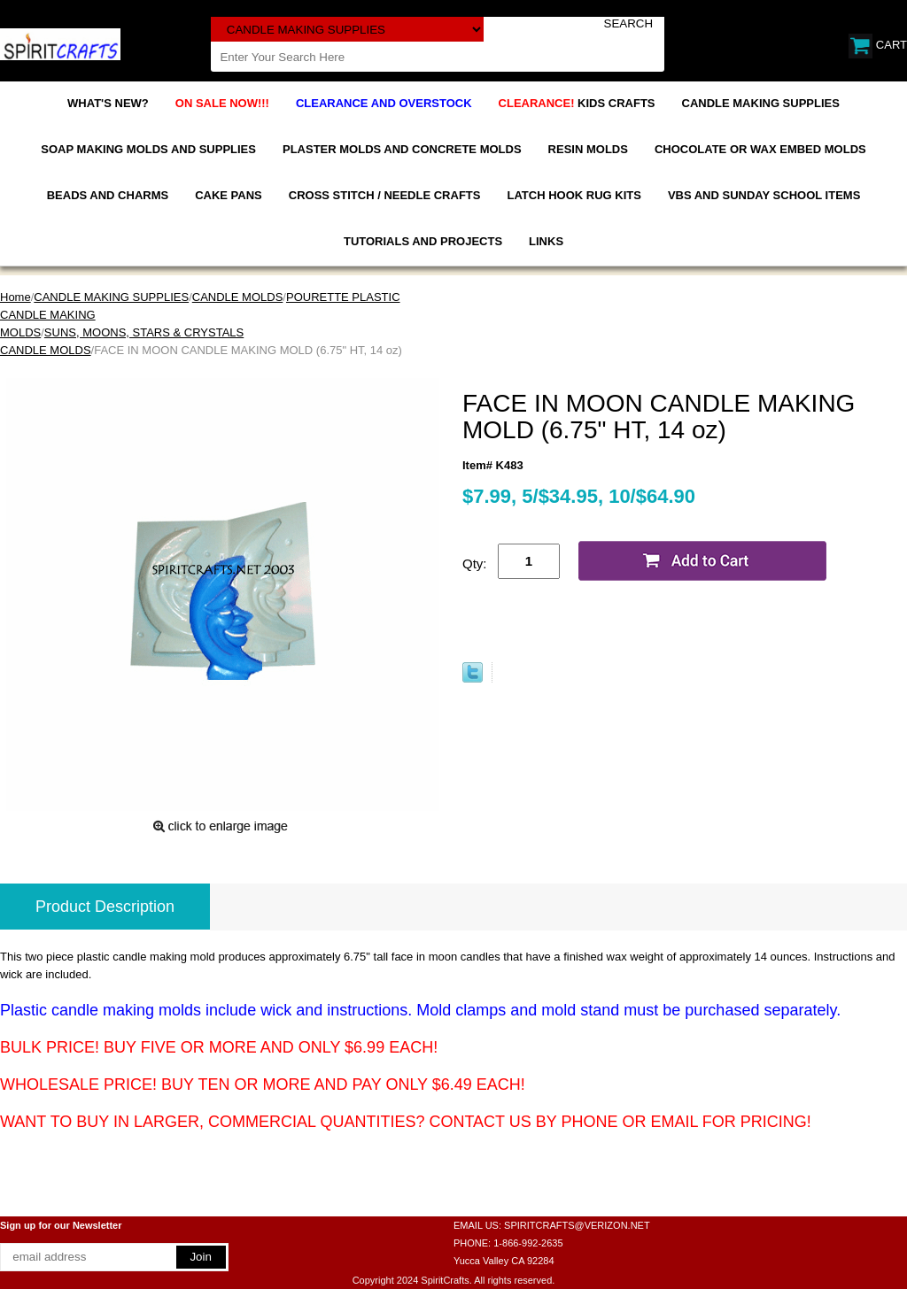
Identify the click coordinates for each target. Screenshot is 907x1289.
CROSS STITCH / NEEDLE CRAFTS (385, 195)
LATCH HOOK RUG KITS (573, 195)
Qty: (474, 563)
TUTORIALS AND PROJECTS (423, 241)
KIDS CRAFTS (577, 103)
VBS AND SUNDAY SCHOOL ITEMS (764, 195)
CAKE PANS (228, 195)
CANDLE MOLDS (237, 297)
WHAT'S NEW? (108, 103)
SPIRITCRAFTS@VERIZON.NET (577, 1225)
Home (15, 297)
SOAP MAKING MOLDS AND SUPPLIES (148, 149)
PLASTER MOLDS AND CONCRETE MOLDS (402, 149)
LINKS (546, 241)
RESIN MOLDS (588, 149)
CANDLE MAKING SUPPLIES (761, 103)
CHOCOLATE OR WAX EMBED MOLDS (760, 149)
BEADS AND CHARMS (107, 195)
